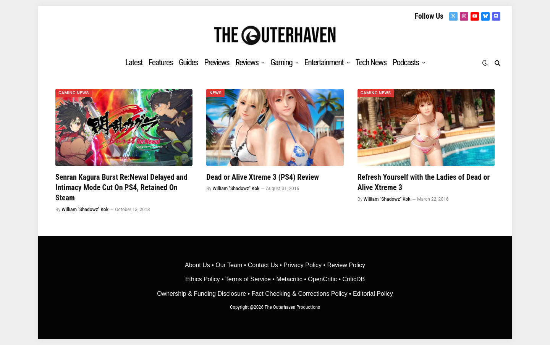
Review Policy (346, 265)
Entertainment (323, 62)
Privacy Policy (302, 265)
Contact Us (263, 265)
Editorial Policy (373, 293)
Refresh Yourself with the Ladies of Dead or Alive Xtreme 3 (424, 182)
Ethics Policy (203, 279)
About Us (198, 265)
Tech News (371, 62)
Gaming (281, 62)
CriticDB (353, 279)
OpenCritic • (325, 279)
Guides (188, 62)
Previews (217, 62)
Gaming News (73, 92)
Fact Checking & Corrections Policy (300, 293)
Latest (133, 62)
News (215, 92)
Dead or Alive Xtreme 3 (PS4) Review (262, 177)
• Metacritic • (289, 279)
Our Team (228, 265)
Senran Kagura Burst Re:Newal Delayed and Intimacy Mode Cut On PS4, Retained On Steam (121, 187)
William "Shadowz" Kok (84, 209)
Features (161, 62)
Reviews (246, 62)
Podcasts (406, 62)
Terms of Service (248, 279)
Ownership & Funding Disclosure (202, 293)
